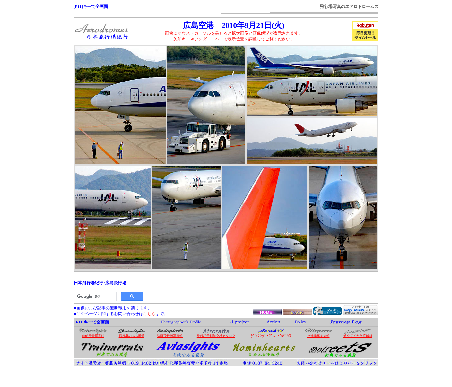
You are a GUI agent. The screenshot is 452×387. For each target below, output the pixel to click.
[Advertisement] (261, 287)
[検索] (94, 296)
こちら (149, 313)
